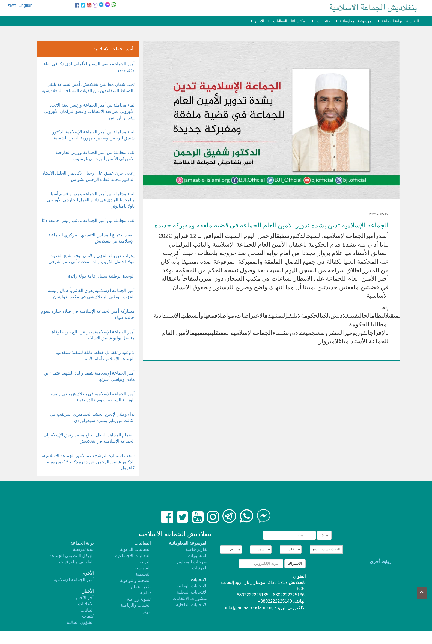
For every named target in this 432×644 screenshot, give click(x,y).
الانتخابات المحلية (192, 592)
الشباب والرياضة (136, 605)
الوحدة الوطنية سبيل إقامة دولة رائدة (101, 276)
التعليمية (143, 574)
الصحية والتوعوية (135, 580)
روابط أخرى (380, 561)
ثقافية (145, 593)
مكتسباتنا (298, 21)
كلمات (88, 616)
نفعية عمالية (140, 587)
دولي (146, 611)
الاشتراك (295, 563)
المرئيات (199, 568)
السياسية (142, 568)
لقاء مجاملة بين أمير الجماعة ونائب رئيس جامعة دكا (88, 220)
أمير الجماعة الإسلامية (74, 579)
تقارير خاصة (196, 549)
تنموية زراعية (139, 599)
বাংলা (12, 5)
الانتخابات (324, 21)
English (25, 5)
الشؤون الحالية (80, 622)
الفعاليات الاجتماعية (133, 555)
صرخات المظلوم (192, 562)
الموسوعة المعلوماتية (356, 21)
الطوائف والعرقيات (76, 562)
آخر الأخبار (84, 597)
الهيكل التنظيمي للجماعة (71, 555)
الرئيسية (412, 21)
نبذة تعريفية (83, 549)
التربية (145, 562)
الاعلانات (86, 604)
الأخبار (259, 21)
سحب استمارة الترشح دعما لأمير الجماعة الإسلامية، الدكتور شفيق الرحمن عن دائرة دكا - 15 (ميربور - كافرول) (88, 462)
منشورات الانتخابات (189, 598)
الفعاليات (279, 21)
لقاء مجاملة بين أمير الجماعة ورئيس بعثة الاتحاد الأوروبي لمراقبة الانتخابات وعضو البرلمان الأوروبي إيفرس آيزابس (89, 111)
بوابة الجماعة (392, 21)
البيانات (87, 610)
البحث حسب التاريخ (326, 549)
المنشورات (197, 555)
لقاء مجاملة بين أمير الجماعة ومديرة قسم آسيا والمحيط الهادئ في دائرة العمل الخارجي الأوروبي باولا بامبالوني (91, 200)
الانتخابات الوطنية (191, 586)
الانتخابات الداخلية (191, 604)
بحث (324, 535)
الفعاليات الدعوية (135, 549)
